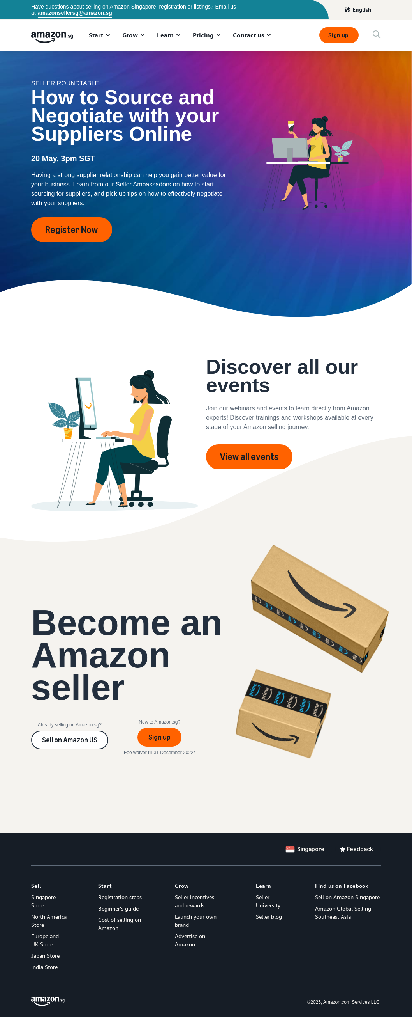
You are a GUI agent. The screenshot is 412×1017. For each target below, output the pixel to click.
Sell (36, 885)
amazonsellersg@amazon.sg (75, 13)
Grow (130, 35)
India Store (44, 967)
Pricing (203, 35)
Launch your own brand (196, 920)
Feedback (360, 849)
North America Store (49, 920)
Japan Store (45, 955)
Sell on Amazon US (69, 740)
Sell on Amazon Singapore (347, 897)
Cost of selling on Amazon (119, 923)
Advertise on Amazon (190, 940)
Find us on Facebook (341, 885)
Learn (165, 35)
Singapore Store (43, 901)
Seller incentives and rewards (194, 901)
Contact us (248, 35)
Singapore (310, 849)
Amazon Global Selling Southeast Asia (343, 912)
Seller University (268, 901)
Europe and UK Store (45, 940)
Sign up (339, 35)
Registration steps (120, 897)
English (362, 9)
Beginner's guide (118, 908)
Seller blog (269, 916)
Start (96, 35)
